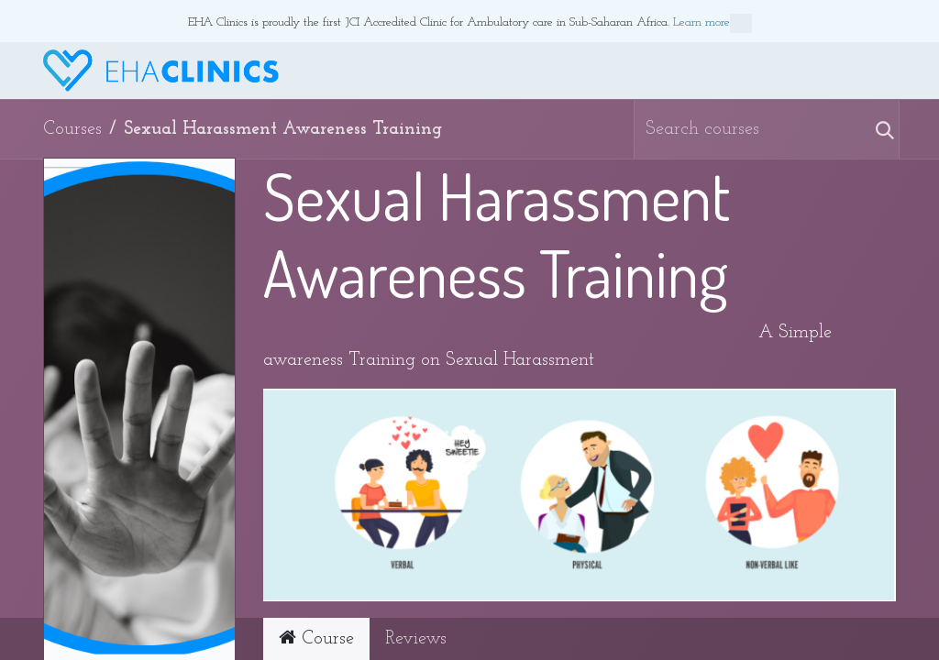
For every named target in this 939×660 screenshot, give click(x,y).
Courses (72, 129)
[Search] (876, 129)
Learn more (712, 23)
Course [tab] (316, 638)
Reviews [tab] (416, 639)
